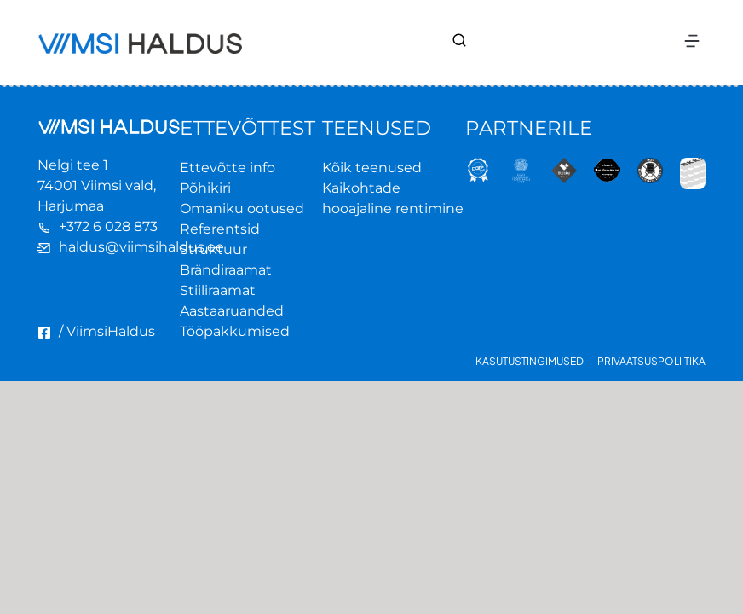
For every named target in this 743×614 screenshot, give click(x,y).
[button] (691, 43)
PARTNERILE (528, 127)
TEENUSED (376, 127)
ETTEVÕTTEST (247, 127)
